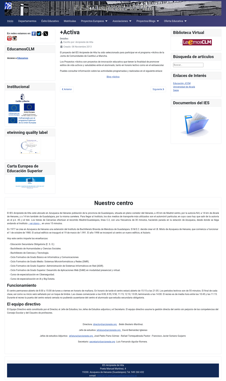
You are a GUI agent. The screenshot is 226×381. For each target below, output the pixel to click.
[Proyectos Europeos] (106, 21)
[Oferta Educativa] (185, 21)
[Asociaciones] (129, 21)
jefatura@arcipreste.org (109, 330)
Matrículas (70, 21)
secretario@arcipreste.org (102, 341)
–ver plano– (34, 223)
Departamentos (27, 21)
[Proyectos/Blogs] (157, 21)
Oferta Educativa (173, 21)
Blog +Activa (113, 76)
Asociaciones (120, 21)
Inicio (10, 21)
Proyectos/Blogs (145, 21)
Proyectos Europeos (92, 21)
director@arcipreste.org (105, 324)
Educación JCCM (182, 83)
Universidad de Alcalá (184, 86)
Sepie (176, 90)
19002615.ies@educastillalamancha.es (117, 375)
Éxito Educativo (50, 21)
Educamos (22, 58)
